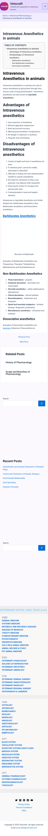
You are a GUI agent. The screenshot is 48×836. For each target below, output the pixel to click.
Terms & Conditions (24, 807)
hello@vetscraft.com (28, 828)
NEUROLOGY (7, 717)
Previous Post (24, 337)
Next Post (24, 342)
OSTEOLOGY (7, 705)
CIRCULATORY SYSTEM (12, 745)
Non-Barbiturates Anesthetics (23, 63)
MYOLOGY (6, 714)
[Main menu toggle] (45, 6)
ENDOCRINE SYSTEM (11, 764)
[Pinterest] (24, 800)
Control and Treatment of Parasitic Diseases (21, 474)
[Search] (41, 403)
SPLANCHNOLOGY (10, 730)
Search (6, 398)
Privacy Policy (24, 804)
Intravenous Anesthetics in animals (23, 48)
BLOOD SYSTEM (9, 742)
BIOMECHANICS (9, 711)
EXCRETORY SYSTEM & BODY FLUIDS (18, 748)
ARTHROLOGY (8, 708)
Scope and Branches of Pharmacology (18, 372)
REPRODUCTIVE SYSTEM (12, 767)
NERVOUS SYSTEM (10, 751)
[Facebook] (28, 800)
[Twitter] (16, 800)
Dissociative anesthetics (21, 66)
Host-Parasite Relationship (14, 478)
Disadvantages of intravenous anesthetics (21, 56)
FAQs (24, 810)
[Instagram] (20, 800)
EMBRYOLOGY (8, 733)
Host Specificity (9, 482)
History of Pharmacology (18, 362)
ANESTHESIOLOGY (10, 723)
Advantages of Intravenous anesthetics (25, 52)
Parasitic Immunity (10, 487)
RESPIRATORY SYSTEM (12, 761)
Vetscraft (16, 4)
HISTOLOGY (7, 727)
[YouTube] (32, 800)
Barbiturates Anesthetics (21, 60)
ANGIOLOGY (7, 720)
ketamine (6, 328)
